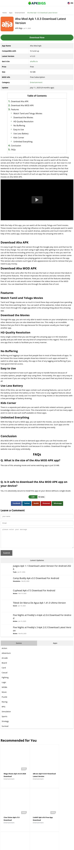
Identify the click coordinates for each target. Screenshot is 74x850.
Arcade (5, 661)
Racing (4, 705)
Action (15, 597)
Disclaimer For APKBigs (31, 847)
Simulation (16, 585)
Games (19, 647)
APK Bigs (20, 28)
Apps (10, 13)
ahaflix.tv (34, 61)
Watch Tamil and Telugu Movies (30, 113)
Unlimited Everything (25, 141)
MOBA (4, 691)
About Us (17, 847)
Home (4, 13)
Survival (5, 730)
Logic (4, 686)
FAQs (15, 149)
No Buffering (22, 125)
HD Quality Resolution (26, 121)
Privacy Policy (46, 847)
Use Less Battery (23, 133)
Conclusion (18, 145)
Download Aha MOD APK (24, 105)
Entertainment (20, 13)
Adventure (6, 656)
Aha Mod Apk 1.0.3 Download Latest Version (42, 13)
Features (17, 109)
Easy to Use (21, 129)
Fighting (5, 681)
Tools (15, 576)
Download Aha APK (22, 101)
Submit (6, 556)
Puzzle (4, 700)
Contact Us (57, 847)
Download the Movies (26, 117)
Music (4, 695)
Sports (4, 720)
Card (4, 671)
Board (4, 666)
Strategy (5, 725)
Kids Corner (21, 137)
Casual (4, 676)
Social (15, 609)
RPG (3, 710)
